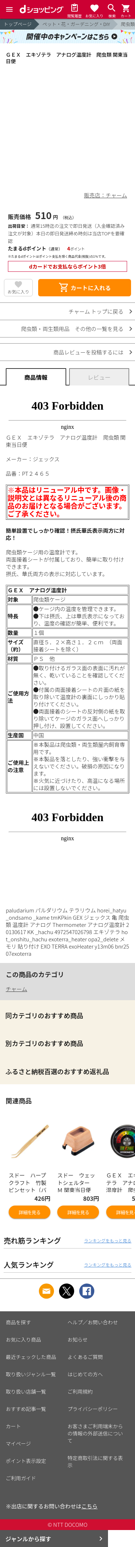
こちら (89, 1506)
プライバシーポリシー (93, 1408)
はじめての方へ (85, 1374)
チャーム (16, 989)
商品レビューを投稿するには (88, 352)
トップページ (18, 24)
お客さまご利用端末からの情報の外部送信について (95, 1433)
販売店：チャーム (105, 195)
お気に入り (18, 291)
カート (13, 1426)
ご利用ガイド (21, 1478)
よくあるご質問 (85, 1356)
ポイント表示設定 (26, 1460)
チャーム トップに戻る (95, 311)
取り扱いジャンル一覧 (31, 1374)
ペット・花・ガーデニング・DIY (76, 24)
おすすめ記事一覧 (26, 1408)
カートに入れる (84, 287)
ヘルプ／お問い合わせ (93, 1322)
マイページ (18, 1443)
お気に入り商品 (23, 1339)
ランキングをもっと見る (107, 1240)
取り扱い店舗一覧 (26, 1391)
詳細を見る (29, 1212)
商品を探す (18, 1322)
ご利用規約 (80, 1391)
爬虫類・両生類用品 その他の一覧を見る (72, 328)
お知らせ (78, 1339)
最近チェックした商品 (31, 1356)
